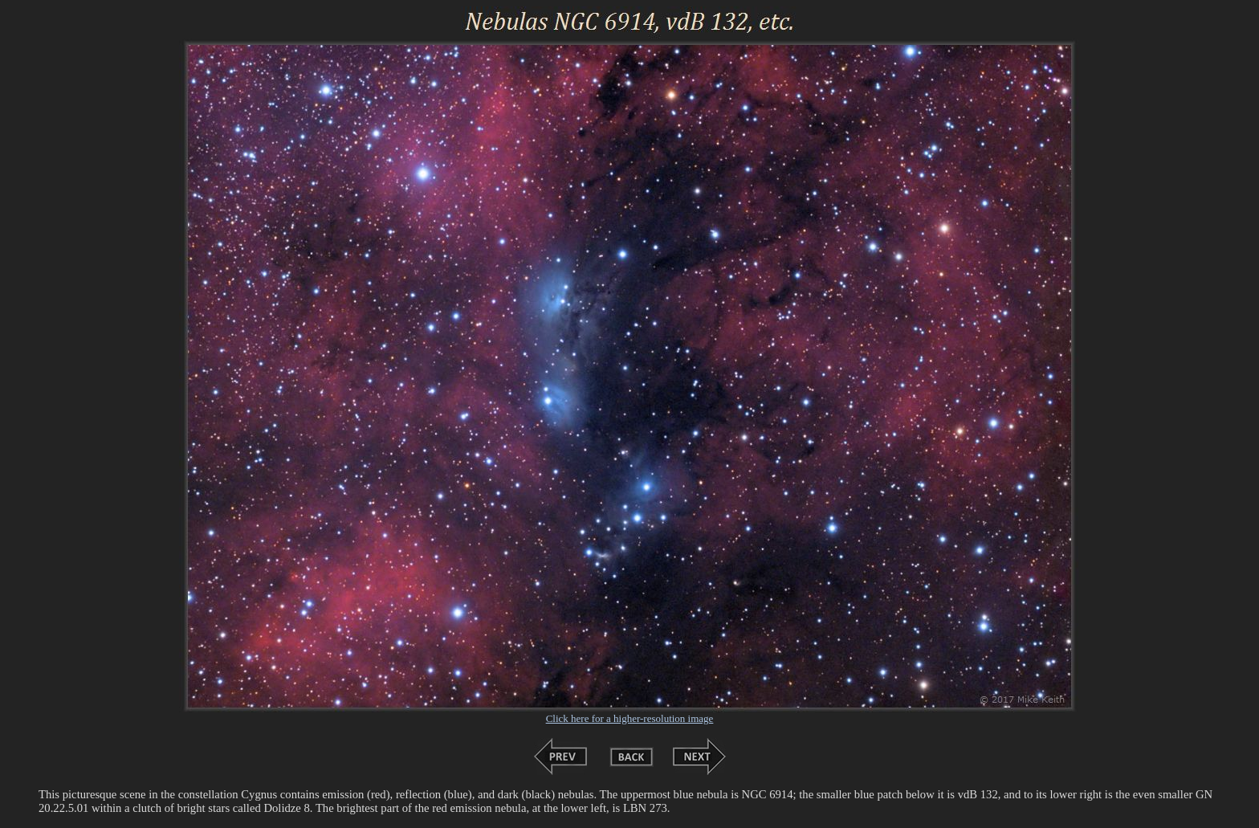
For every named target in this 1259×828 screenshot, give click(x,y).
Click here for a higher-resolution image (630, 718)
